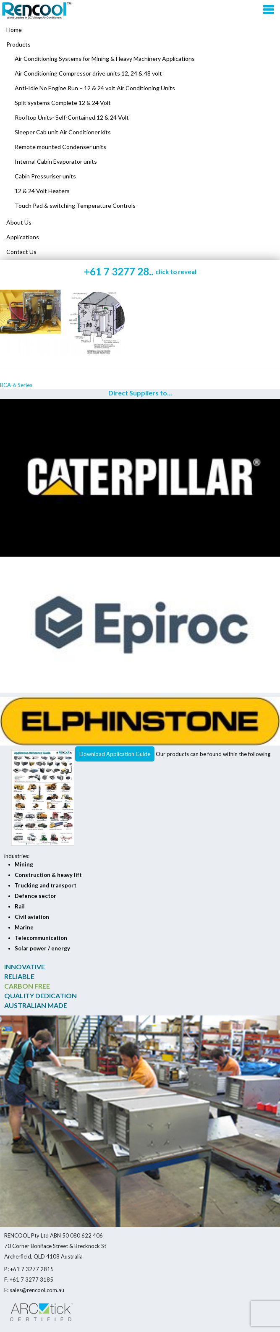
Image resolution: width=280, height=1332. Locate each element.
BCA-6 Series (16, 385)
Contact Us (21, 251)
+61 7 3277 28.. (140, 271)
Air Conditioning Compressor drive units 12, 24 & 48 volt (88, 73)
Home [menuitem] (14, 29)
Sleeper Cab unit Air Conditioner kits (63, 132)
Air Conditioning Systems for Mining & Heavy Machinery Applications (105, 58)
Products (18, 44)
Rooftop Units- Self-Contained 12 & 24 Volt (72, 117)
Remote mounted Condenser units (60, 146)
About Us (18, 222)
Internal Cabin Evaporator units (56, 161)
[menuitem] (140, 44)
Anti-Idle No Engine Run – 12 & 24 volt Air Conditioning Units (95, 88)
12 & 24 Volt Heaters (42, 190)
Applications (22, 237)
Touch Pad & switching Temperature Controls (75, 205)
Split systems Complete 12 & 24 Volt (63, 102)
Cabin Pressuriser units (45, 176)
